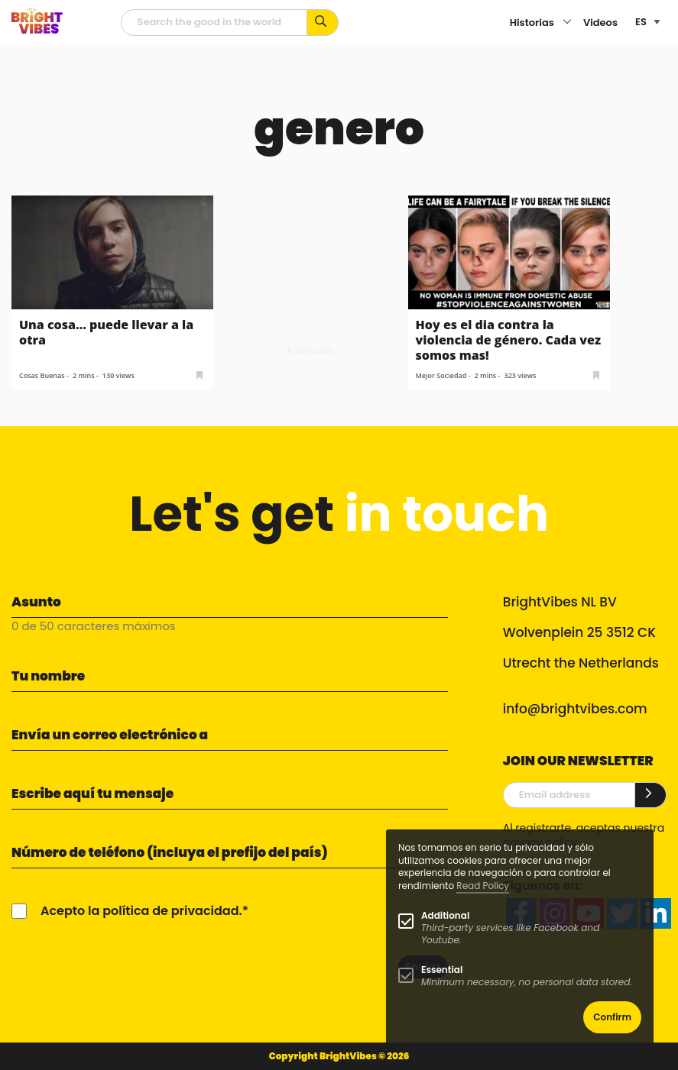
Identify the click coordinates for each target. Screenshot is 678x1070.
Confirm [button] (612, 1016)
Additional (445, 915)
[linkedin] (656, 913)
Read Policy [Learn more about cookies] (482, 885)
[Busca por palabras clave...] (323, 22)
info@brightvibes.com (575, 709)
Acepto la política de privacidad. (141, 911)
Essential (441, 969)
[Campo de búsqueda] (214, 22)
